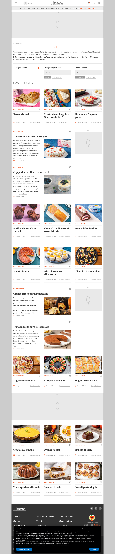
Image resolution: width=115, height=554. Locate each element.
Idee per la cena (65, 8)
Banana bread (21, 114)
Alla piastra (79, 78)
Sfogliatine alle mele (86, 380)
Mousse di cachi (84, 449)
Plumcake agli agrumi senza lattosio (56, 230)
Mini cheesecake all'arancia (53, 273)
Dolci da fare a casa (52, 8)
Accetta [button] (94, 549)
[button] (39, 109)
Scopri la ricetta (35, 122)
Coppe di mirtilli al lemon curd (31, 172)
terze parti (41, 535)
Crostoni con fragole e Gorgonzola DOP (56, 116)
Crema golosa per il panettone (30, 293)
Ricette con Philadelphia (86, 8)
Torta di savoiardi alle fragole (30, 136)
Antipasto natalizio (54, 380)
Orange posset (52, 449)
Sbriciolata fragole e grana (86, 116)
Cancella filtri (57, 78)
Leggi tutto (17, 158)
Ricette (22, 8)
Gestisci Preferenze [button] (24, 549)
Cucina (29, 8)
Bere (34, 8)
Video (75, 8)
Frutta (47, 78)
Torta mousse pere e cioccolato (31, 327)
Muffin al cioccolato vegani (24, 230)
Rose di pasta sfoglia (86, 487)
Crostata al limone (23, 449)
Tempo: (20, 122)
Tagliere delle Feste (24, 380)
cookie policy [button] (68, 533)
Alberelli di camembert (88, 271)
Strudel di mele (52, 487)
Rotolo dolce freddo (86, 228)
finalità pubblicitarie (26, 538)
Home (15, 43)
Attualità (40, 8)
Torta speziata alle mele (26, 487)
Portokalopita (21, 271)
